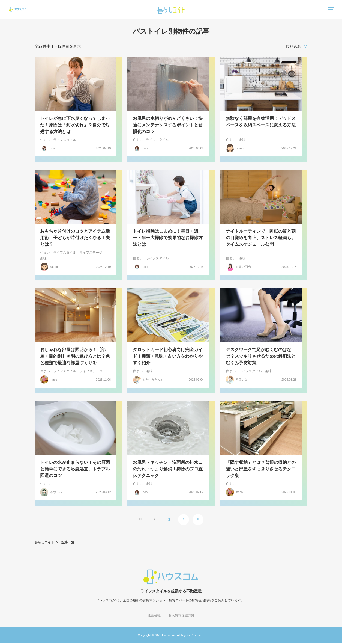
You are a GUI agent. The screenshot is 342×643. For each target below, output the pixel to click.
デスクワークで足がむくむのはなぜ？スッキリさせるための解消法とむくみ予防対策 (261, 356)
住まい (45, 140)
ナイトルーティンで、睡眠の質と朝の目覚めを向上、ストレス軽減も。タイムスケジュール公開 (261, 238)
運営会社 (154, 615)
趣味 (242, 140)
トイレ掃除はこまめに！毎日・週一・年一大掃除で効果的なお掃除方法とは (168, 238)
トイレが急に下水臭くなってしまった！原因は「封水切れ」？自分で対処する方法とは (75, 125)
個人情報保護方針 (181, 615)
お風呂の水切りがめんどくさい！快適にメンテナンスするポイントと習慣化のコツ (168, 125)
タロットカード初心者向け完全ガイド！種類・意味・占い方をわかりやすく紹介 (168, 356)
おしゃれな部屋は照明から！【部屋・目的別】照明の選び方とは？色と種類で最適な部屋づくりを (75, 356)
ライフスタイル (64, 140)
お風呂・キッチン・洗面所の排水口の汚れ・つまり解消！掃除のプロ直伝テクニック (168, 469)
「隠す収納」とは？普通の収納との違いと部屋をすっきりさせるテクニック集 (261, 469)
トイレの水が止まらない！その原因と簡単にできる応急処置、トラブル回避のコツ (75, 469)
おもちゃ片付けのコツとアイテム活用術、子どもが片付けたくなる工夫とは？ (75, 238)
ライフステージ (90, 252)
